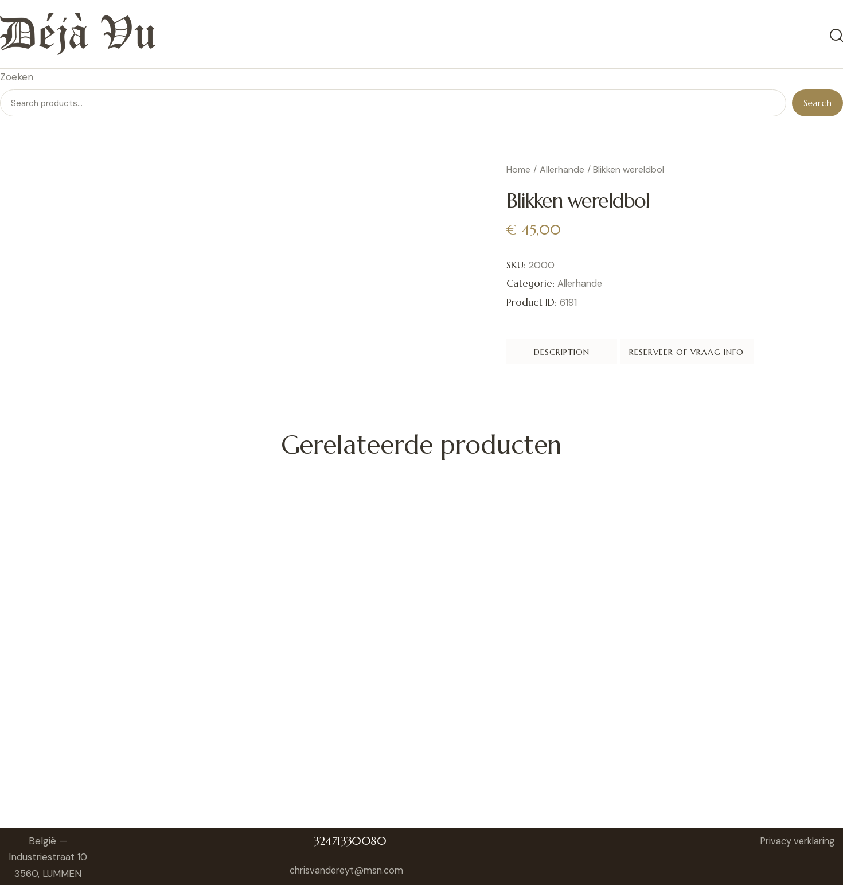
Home (518, 171)
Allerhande (562, 171)
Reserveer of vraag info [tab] (748, 354)
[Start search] (836, 36)
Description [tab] (586, 354)
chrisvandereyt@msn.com (349, 874)
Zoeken (16, 78)
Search (817, 104)
